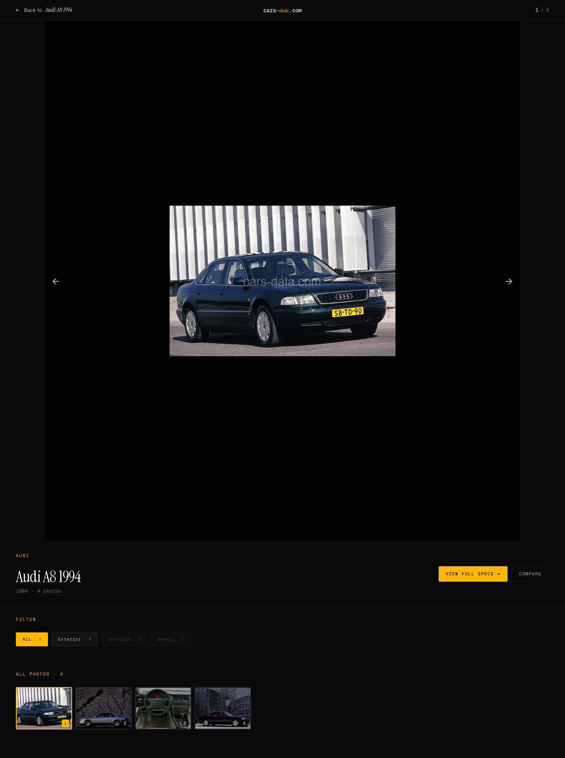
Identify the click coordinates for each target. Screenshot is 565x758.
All (32, 639)
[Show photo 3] (163, 708)
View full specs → (473, 574)
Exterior (74, 639)
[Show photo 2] (103, 708)
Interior (124, 639)
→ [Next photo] (509, 281)
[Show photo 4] (223, 708)
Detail (171, 639)
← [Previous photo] (56, 281)
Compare (530, 574)
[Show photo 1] (44, 708)
